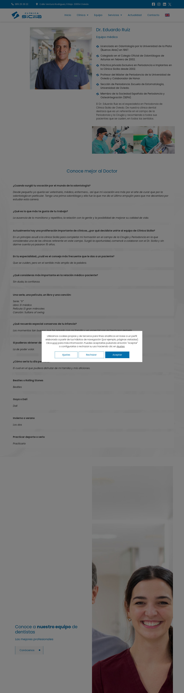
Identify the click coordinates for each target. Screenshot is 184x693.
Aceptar (117, 354)
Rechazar (91, 354)
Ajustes (121, 346)
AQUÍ (54, 343)
